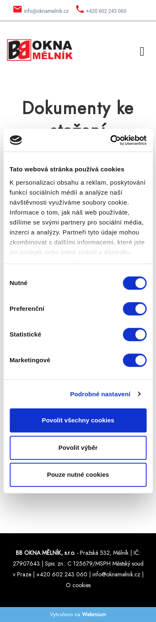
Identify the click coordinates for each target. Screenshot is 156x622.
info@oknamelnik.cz (46, 11)
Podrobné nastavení (100, 394)
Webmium (94, 614)
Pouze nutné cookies (78, 474)
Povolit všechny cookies (78, 420)
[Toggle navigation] (142, 50)
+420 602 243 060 (106, 11)
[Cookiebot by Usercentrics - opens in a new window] (111, 140)
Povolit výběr (77, 447)
